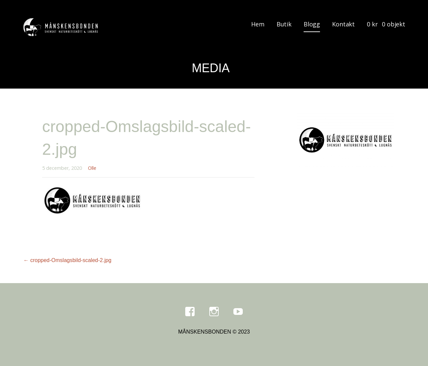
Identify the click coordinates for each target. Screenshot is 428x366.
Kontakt (343, 24)
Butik (284, 24)
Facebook (190, 312)
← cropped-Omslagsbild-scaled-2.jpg (67, 260)
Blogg (312, 24)
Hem (257, 24)
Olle (92, 168)
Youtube (238, 312)
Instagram (214, 312)
